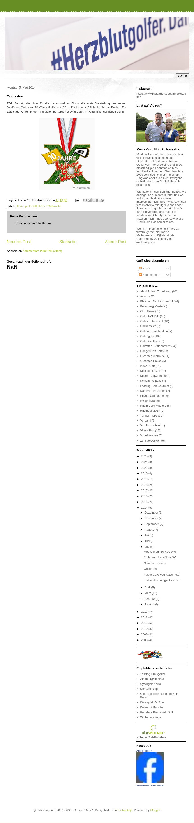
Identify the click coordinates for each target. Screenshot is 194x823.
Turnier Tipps (148, 415)
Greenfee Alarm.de (152, 356)
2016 (144, 496)
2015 (144, 502)
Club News (147, 311)
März (148, 593)
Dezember (152, 512)
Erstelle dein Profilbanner (150, 785)
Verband (145, 420)
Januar (149, 604)
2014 (144, 507)
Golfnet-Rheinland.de (154, 331)
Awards (145, 296)
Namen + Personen (152, 390)
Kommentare (149, 274)
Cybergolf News (150, 684)
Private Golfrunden (152, 395)
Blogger (155, 810)
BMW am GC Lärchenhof (156, 301)
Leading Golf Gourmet (154, 386)
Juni (148, 541)
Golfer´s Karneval (151, 321)
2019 (144, 479)
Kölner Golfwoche (50, 206)
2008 (144, 640)
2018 (144, 485)
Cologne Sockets (155, 563)
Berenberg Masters (152, 306)
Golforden (150, 568)
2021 (144, 467)
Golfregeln (147, 336)
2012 (144, 617)
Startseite (68, 242)
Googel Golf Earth (152, 351)
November (152, 518)
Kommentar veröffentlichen (33, 223)
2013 (144, 611)
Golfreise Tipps (150, 341)
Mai (147, 546)
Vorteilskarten (149, 435)
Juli (147, 535)
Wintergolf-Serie (150, 717)
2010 (144, 628)
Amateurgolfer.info (152, 679)
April (148, 587)
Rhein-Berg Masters (153, 405)
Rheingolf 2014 (150, 410)
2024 (144, 462)
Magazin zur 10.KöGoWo (160, 551)
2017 (144, 490)
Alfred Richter (144, 750)
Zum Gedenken (150, 440)
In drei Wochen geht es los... (162, 580)
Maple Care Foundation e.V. (162, 574)
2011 (144, 623)
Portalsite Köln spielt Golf (156, 712)
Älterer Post (115, 242)
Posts (144, 268)
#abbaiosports (145, 242)
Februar (150, 599)
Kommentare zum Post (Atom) (42, 251)
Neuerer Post (19, 242)
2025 (144, 456)
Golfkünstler (148, 326)
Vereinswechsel (150, 425)
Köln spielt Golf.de (152, 702)
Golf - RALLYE (149, 316)
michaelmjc (125, 810)
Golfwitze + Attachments (156, 346)
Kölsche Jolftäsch (151, 380)
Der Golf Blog (149, 689)
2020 (144, 473)
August (150, 529)
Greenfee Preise (151, 361)
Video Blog (147, 430)
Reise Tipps (147, 400)
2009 (144, 634)
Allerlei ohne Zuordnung (155, 291)
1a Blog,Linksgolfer (152, 674)
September (152, 524)
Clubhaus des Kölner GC (160, 557)
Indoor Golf (147, 366)
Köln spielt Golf (27, 206)
